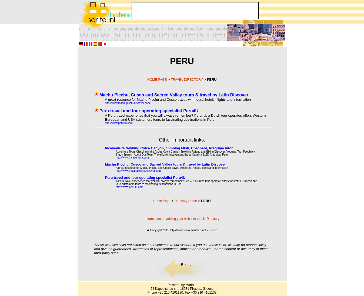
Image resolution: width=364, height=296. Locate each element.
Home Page (161, 201)
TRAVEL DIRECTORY (187, 80)
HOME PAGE (157, 80)
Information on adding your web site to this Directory (182, 219)
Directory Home (185, 201)
